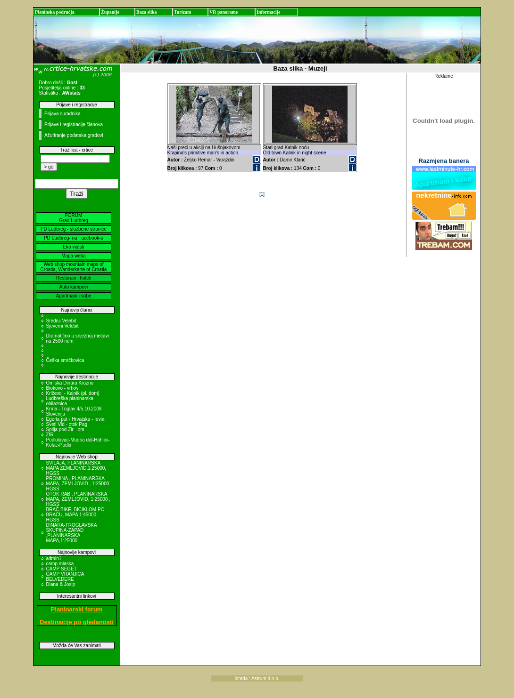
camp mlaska (60, 563)
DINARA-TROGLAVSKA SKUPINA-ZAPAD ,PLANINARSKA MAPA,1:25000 (71, 532)
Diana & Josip (60, 584)
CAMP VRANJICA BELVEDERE (65, 576)
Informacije (269, 12)
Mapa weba (73, 255)
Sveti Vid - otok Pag (67, 424)
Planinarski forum (77, 609)
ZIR (50, 434)
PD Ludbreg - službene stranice (74, 229)
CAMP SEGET (61, 568)
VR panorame (223, 12)
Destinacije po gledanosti (77, 622)
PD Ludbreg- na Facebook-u (73, 238)
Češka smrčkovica (65, 360)
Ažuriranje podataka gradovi (73, 135)
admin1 (54, 558)
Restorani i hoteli (73, 278)
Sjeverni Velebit (62, 326)
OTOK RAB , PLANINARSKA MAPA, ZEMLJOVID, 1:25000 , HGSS (78, 499)
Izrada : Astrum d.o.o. (256, 678)
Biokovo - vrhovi (63, 388)
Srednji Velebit (61, 320)
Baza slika (146, 12)
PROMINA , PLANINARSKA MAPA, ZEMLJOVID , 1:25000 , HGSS (79, 483)
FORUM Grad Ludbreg (73, 218)
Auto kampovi (73, 286)
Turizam (182, 12)
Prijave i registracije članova (73, 124)
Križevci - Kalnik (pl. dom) (72, 393)
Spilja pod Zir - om (65, 429)
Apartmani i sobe (73, 295)
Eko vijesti (73, 246)
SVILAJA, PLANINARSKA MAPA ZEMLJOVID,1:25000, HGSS (76, 468)
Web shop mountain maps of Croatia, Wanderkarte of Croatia (74, 267)
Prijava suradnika (62, 113)
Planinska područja (55, 12)
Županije (110, 12)
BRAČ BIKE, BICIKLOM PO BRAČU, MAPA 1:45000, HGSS (75, 514)
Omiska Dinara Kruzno (70, 382)
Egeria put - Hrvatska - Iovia (75, 419)
